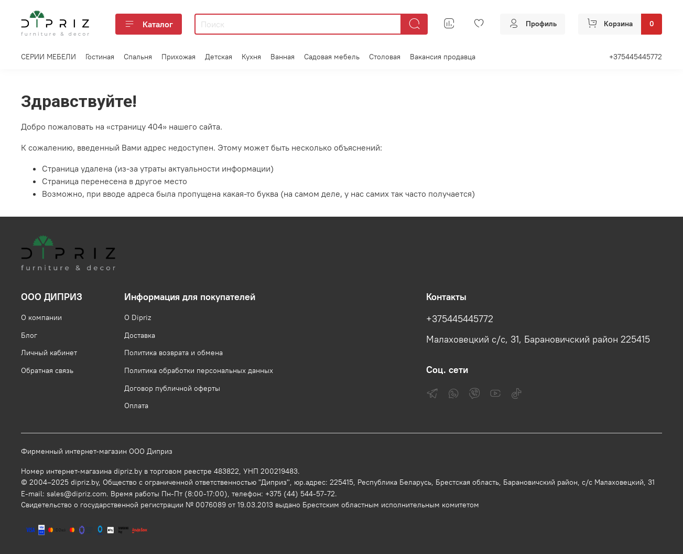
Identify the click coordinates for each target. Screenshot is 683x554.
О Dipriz (137, 317)
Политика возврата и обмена (173, 352)
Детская (218, 56)
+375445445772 (635, 56)
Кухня (251, 56)
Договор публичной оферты (172, 388)
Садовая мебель (332, 56)
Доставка (139, 335)
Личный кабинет (49, 352)
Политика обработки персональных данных (198, 370)
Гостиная (99, 56)
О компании (41, 317)
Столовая (384, 56)
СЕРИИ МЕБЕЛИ (48, 56)
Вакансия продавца (442, 56)
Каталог (148, 24)
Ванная (282, 56)
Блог (29, 335)
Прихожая (178, 56)
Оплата (136, 405)
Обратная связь (47, 370)
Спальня (138, 56)
